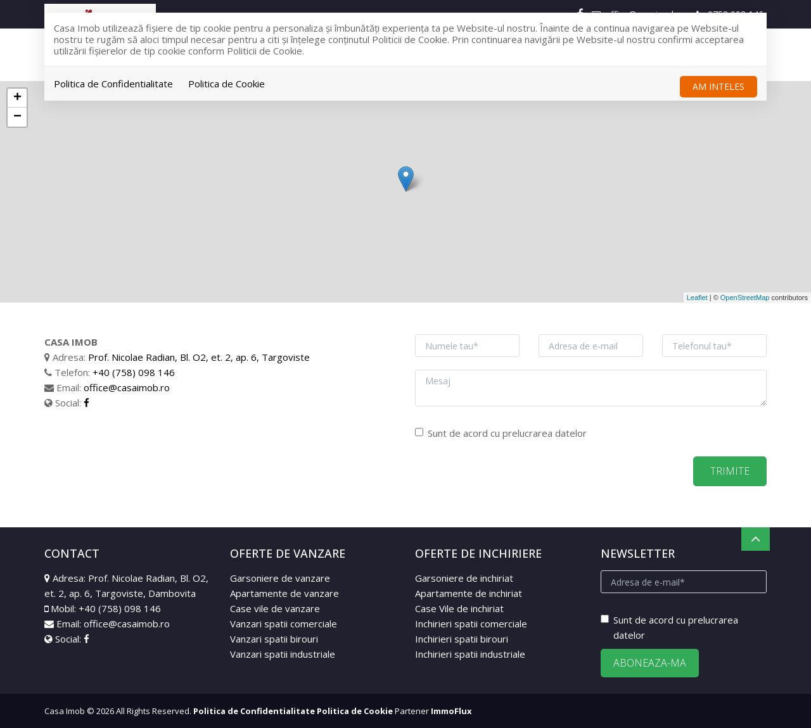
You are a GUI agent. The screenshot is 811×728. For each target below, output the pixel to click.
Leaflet (697, 297)
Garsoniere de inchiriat (464, 578)
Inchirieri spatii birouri (461, 638)
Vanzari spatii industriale (282, 654)
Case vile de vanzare (275, 608)
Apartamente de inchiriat (468, 593)
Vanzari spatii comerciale (283, 623)
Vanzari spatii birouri (274, 638)
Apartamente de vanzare (284, 593)
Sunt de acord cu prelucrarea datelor (501, 433)
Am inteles (718, 86)
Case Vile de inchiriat (459, 608)
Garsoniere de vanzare (280, 578)
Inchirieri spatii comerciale (471, 623)
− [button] (17, 117)
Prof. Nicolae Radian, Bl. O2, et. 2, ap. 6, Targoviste (199, 357)
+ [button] (17, 98)
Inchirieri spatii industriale (470, 654)
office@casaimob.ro (127, 387)
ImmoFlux (451, 711)
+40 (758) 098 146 (134, 372)
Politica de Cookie (226, 83)
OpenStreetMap (745, 297)
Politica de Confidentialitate (113, 83)
